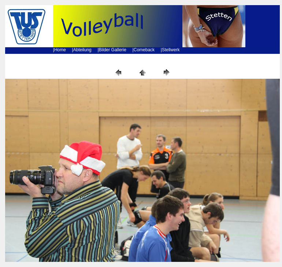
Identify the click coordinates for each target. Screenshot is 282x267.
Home (60, 49)
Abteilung (82, 49)
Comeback (144, 49)
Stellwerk (171, 49)
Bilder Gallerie (112, 49)
